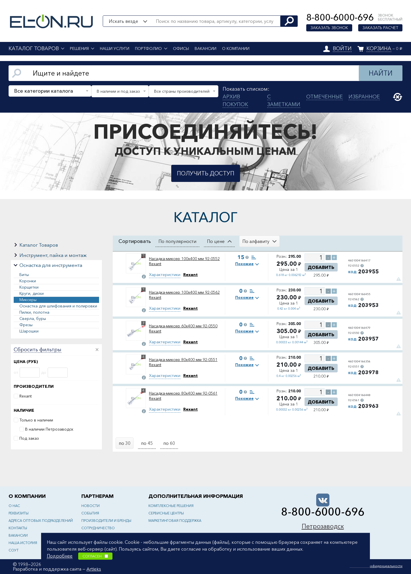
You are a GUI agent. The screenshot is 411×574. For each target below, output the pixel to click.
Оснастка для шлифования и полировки (58, 306)
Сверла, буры (32, 318)
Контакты (18, 528)
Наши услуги (114, 48)
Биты (24, 274)
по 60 (169, 443)
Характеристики (164, 274)
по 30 (124, 443)
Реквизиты (19, 513)
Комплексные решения (171, 506)
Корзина (378, 48)
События (90, 513)
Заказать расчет (380, 27)
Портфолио (148, 48)
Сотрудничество (98, 528)
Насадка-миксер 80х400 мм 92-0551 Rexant (183, 362)
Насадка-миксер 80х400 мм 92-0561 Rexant (183, 396)
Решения (79, 48)
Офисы (181, 48)
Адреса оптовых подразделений (41, 520)
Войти (342, 48)
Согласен (95, 556)
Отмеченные (324, 97)
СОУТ (14, 550)
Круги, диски (31, 293)
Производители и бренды (106, 520)
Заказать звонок (329, 27)
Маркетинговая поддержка (174, 520)
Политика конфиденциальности (376, 566)
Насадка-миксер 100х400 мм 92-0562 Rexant (184, 295)
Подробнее (59, 555)
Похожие (244, 263)
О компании (235, 48)
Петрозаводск (323, 526)
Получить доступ (205, 173)
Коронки (27, 280)
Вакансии (205, 48)
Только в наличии (36, 420)
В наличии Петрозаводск (49, 429)
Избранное (364, 97)
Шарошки (29, 331)
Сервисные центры (166, 513)
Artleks (93, 569)
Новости (90, 506)
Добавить (321, 267)
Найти (380, 73)
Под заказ (29, 438)
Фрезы (26, 324)
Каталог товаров (34, 48)
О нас (14, 506)
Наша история (23, 543)
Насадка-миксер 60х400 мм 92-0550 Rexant (183, 328)
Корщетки (29, 287)
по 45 (147, 443)
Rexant (25, 396)
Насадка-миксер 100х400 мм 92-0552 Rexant (184, 261)
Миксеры (28, 299)
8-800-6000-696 (340, 17)
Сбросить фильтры (37, 350)
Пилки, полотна (34, 312)
